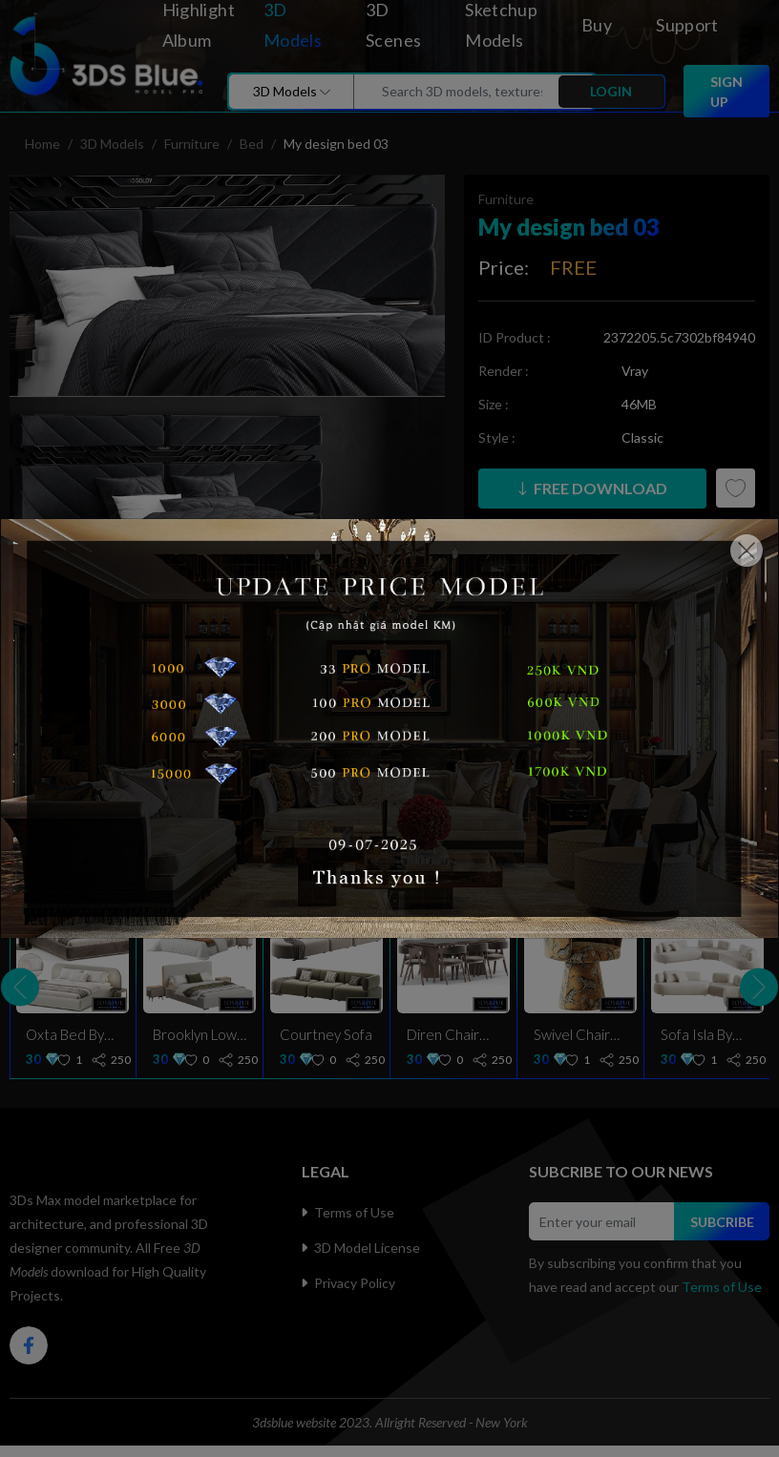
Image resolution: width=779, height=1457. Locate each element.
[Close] (746, 550)
